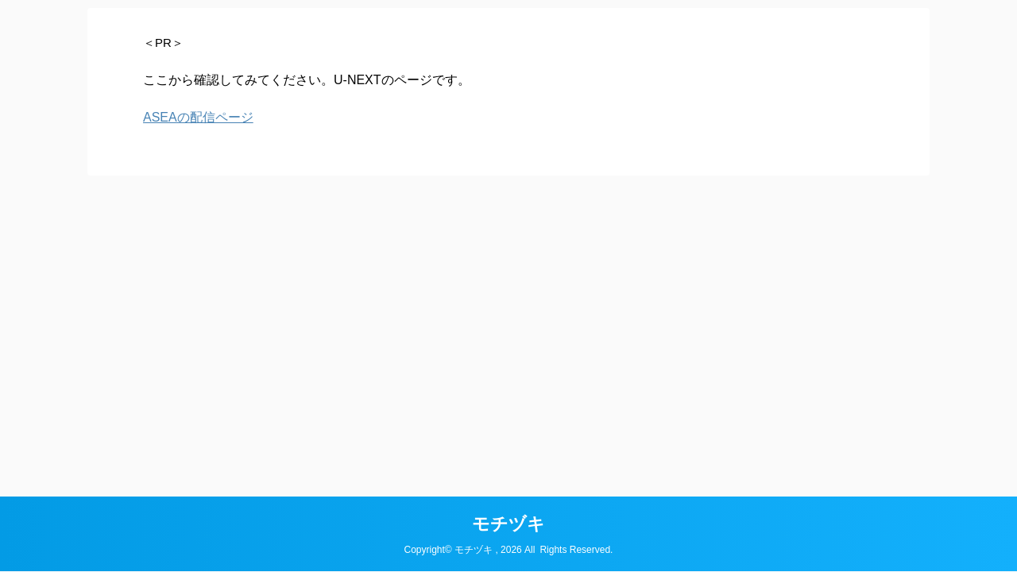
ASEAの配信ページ (198, 117)
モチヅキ (508, 524)
